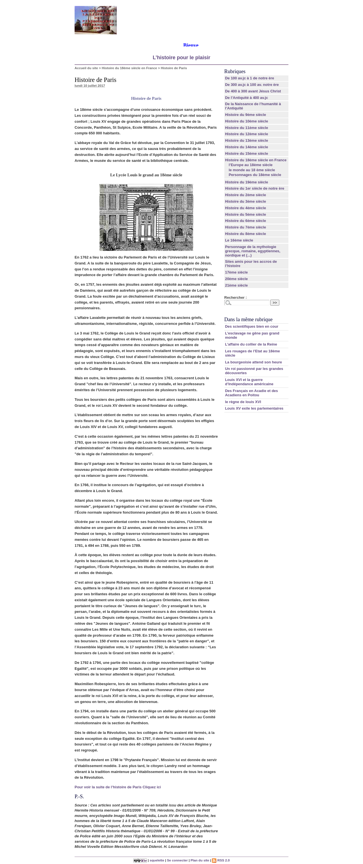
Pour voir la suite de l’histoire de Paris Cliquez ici (118, 787)
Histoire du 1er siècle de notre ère (254, 188)
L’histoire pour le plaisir (181, 57)
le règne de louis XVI (243, 402)
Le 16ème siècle (239, 240)
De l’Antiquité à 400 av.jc (246, 98)
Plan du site (200, 860)
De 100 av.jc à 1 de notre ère (249, 78)
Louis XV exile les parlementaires (254, 408)
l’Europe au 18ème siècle (251, 165)
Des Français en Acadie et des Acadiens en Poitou (251, 393)
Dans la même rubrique (248, 319)
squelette (157, 860)
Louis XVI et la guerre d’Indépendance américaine (249, 382)
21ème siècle (236, 285)
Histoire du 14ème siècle (246, 147)
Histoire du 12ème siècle (246, 134)
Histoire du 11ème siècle (246, 128)
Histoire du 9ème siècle (245, 115)
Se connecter (177, 860)
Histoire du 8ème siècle (245, 234)
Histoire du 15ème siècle (246, 153)
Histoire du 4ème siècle (245, 208)
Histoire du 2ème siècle (245, 195)
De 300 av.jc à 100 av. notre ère (252, 84)
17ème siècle (236, 272)
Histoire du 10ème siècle (246, 121)
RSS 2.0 (221, 860)
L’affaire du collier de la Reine (251, 344)
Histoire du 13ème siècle (246, 140)
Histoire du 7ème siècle (245, 227)
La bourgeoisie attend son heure (253, 362)
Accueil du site (86, 68)
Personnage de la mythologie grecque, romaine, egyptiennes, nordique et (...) (252, 251)
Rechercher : (235, 297)
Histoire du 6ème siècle (245, 221)
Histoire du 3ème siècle (245, 201)
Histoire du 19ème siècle (246, 182)
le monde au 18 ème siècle (252, 170)
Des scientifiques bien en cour (251, 326)
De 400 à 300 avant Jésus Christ (253, 91)
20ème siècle (236, 279)
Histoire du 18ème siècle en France (129, 68)
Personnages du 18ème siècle (255, 175)
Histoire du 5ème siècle (245, 214)
